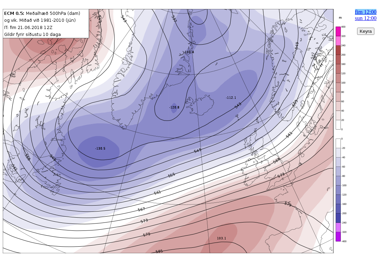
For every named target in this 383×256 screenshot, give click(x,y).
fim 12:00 (366, 12)
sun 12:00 (366, 18)
